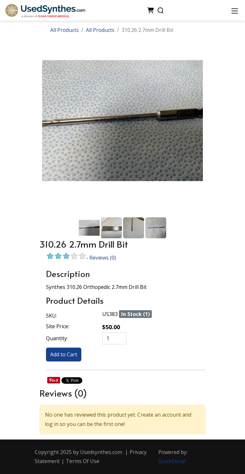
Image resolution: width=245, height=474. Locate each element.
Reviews (102, 257)
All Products (64, 30)
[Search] (160, 10)
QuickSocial (172, 461)
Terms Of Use (82, 461)
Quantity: (57, 338)
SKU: (51, 315)
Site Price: (57, 326)
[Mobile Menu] (234, 10)
